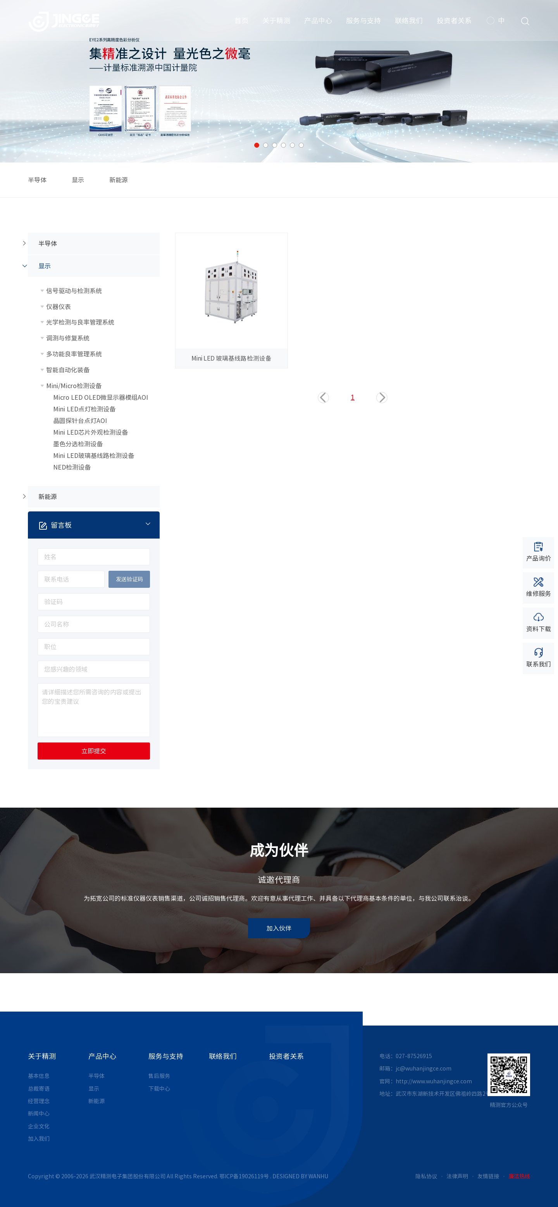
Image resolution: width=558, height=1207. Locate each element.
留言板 (99, 525)
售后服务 (159, 1076)
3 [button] (274, 145)
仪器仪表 (58, 307)
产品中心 (317, 23)
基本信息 (39, 1076)
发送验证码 (129, 579)
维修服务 (538, 586)
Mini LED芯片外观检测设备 (90, 432)
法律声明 (457, 1176)
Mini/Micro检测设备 (74, 386)
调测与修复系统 (68, 338)
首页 (241, 23)
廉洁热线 (519, 1176)
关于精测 (275, 23)
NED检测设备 (72, 467)
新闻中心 (39, 1113)
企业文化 (39, 1126)
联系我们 (538, 657)
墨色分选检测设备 (78, 444)
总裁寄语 (39, 1088)
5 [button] (292, 145)
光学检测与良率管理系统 (80, 322)
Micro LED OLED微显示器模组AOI (100, 397)
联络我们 (408, 23)
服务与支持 (362, 23)
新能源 (118, 180)
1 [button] (256, 145)
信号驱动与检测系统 (74, 291)
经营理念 (39, 1101)
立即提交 (93, 751)
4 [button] (283, 145)
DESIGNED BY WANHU (300, 1176)
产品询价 (538, 551)
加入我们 (39, 1138)
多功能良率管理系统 (74, 354)
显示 (78, 180)
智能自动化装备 (68, 370)
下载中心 (159, 1088)
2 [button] (265, 145)
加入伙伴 (279, 928)
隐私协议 (426, 1176)
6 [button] (301, 145)
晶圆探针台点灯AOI (80, 421)
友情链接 (488, 1176)
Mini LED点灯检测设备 (84, 409)
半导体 (37, 180)
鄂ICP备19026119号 (244, 1176)
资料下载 (538, 621)
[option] (279, 81)
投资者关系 (453, 23)
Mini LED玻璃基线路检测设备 (93, 455)
